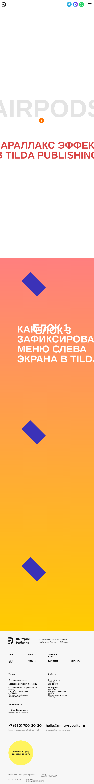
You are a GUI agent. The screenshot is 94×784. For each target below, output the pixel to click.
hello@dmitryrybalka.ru (65, 725)
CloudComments (19, 710)
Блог (10, 655)
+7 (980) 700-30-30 (25, 725)
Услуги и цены (52, 655)
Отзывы (32, 661)
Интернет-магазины (53, 688)
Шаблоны (53, 661)
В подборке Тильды (54, 681)
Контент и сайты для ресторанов (18, 696)
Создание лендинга (17, 680)
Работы (32, 655)
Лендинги (53, 684)
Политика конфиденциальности (34, 780)
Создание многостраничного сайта (22, 688)
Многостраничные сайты (57, 692)
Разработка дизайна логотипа (18, 692)
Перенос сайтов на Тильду (57, 696)
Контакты (75, 661)
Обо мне (10, 662)
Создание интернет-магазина (22, 684)
